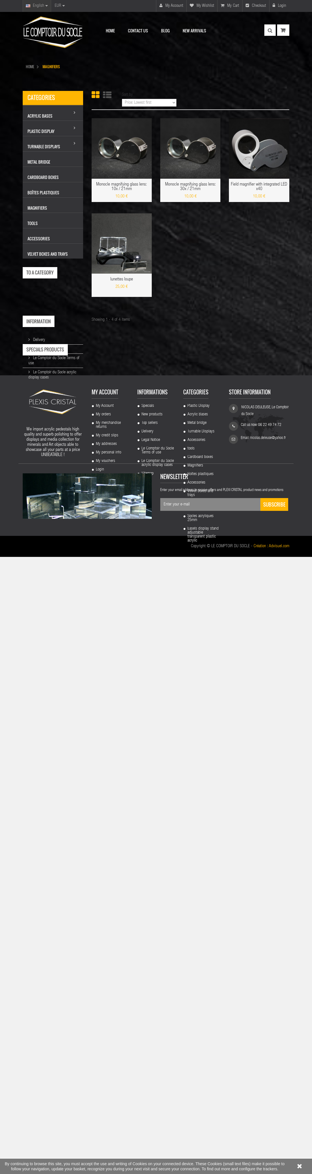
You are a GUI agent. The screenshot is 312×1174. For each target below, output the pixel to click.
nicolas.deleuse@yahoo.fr (268, 969)
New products (152, 945)
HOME (30, 66)
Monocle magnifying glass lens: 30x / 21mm (190, 186)
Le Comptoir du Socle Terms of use (158, 981)
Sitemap (148, 1004)
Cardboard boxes (200, 988)
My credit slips (107, 966)
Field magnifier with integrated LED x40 (259, 186)
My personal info (108, 983)
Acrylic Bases (197, 945)
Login (279, 5)
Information (38, 321)
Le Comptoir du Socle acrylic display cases (158, 994)
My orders (103, 945)
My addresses (106, 975)
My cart (230, 5)
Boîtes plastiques (200, 1005)
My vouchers (105, 992)
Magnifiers (195, 996)
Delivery (38, 338)
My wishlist (202, 5)
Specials (148, 937)
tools (191, 979)
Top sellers (150, 954)
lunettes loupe (121, 279)
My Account (105, 937)
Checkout (256, 5)
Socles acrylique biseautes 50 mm (200, 1036)
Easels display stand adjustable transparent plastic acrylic (203, 1065)
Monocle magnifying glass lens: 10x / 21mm (121, 186)
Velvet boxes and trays (200, 1024)
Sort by (127, 95)
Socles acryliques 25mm (200, 1049)
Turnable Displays (200, 962)
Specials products (45, 393)
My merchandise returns (108, 956)
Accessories (196, 971)
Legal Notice (42, 347)
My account (171, 5)
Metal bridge (196, 954)
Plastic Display (198, 937)
